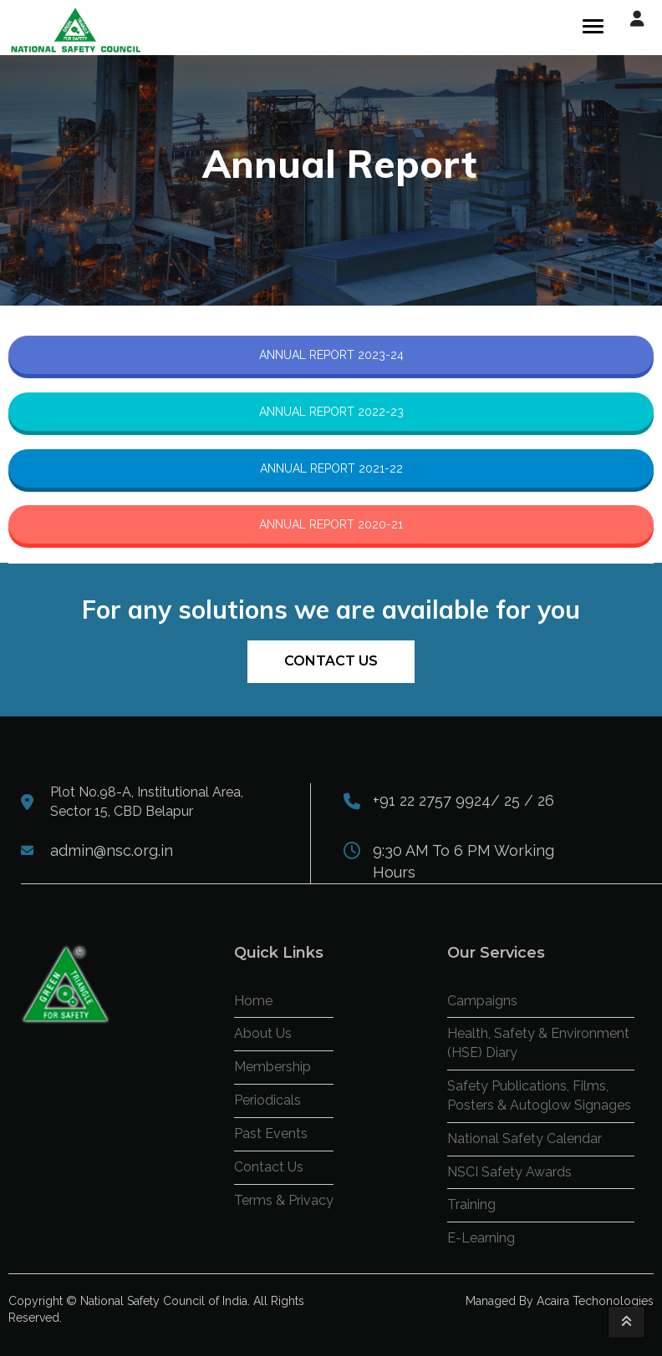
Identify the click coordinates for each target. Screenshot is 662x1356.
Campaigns (482, 1001)
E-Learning (481, 1238)
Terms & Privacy (284, 1200)
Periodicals (267, 1100)
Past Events (271, 1133)
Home (253, 1001)
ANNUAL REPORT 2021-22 (331, 468)
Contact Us (331, 661)
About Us (263, 1033)
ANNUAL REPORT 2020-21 (331, 524)
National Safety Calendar (524, 1138)
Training (471, 1204)
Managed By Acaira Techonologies (560, 1301)
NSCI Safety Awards (509, 1172)
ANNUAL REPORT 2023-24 (331, 355)
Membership (272, 1067)
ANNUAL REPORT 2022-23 (331, 411)
